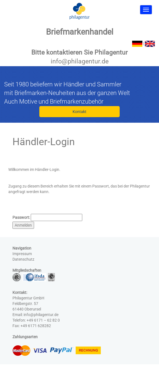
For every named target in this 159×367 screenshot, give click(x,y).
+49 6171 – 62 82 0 (43, 320)
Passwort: (21, 217)
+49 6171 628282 (35, 326)
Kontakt (79, 111)
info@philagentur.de (80, 61)
